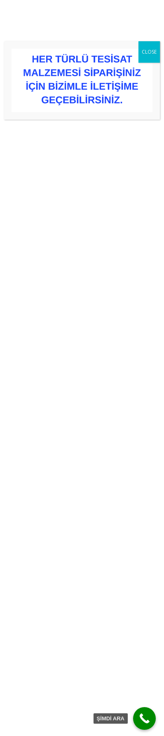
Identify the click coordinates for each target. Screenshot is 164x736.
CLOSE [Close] (149, 51)
